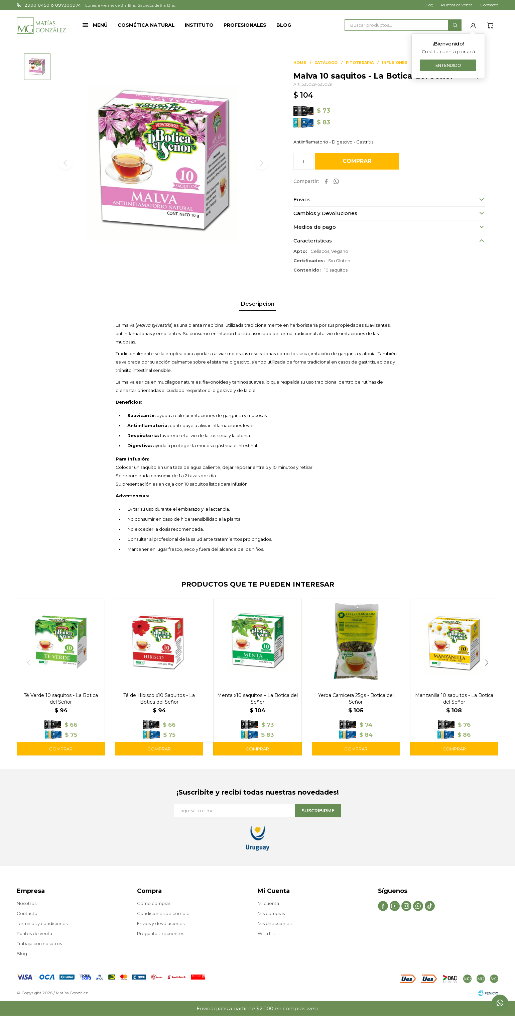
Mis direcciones (274, 923)
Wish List (267, 933)
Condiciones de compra (163, 913)
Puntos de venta (457, 4)
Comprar (357, 161)
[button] (455, 25)
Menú (100, 25)
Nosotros (26, 903)
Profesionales (245, 25)
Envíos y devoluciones (160, 923)
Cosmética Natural (146, 25)
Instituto (199, 25)
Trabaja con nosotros (39, 943)
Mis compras (271, 913)
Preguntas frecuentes (160, 933)
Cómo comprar (153, 903)
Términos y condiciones (42, 923)
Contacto (489, 4)
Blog (283, 25)
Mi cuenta (268, 903)
